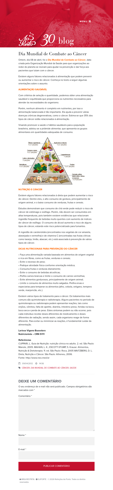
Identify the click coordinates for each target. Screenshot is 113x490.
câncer (26, 368)
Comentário (25, 396)
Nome (22, 435)
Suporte (42, 479)
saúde (73, 368)
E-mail (22, 449)
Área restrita (27, 479)
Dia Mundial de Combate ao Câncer (50, 368)
